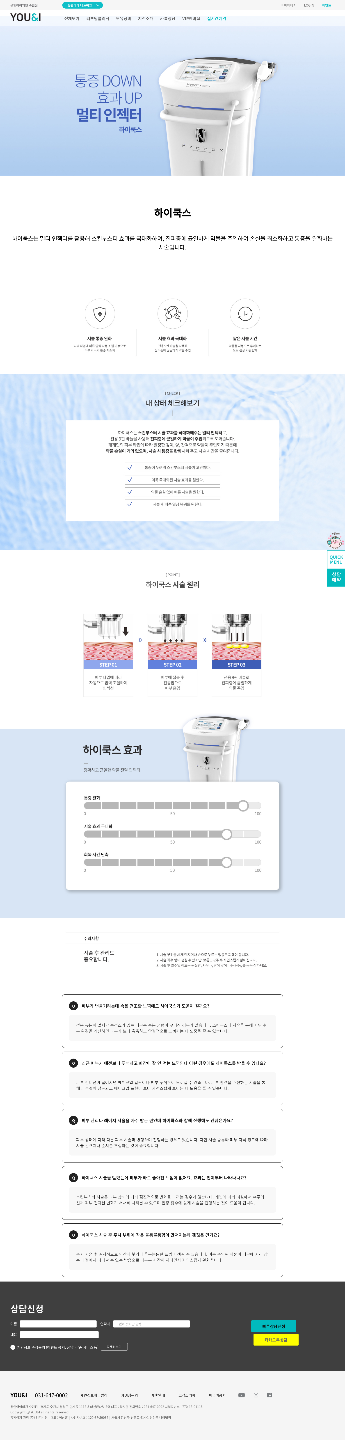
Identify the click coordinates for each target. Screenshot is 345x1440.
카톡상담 (168, 18)
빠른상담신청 (273, 1326)
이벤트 (326, 5)
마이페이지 (289, 5)
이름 (13, 1323)
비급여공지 (217, 1395)
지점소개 (145, 18)
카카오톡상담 (276, 1340)
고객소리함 (186, 1395)
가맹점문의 (129, 1395)
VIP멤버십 (191, 18)
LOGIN (309, 5)
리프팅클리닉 (97, 18)
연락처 (105, 1323)
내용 (13, 1334)
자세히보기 (114, 1346)
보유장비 (123, 18)
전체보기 (72, 18)
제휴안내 (158, 1395)
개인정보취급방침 (93, 1395)
